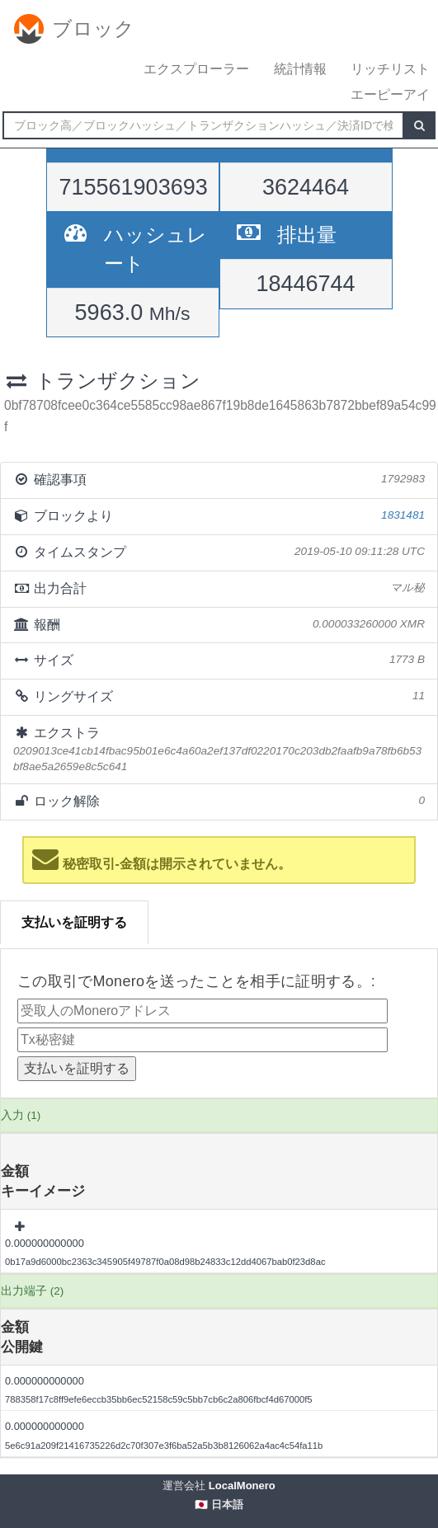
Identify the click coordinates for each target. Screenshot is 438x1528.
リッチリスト (390, 69)
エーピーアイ (390, 94)
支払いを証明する (74, 922)
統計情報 (300, 69)
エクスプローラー (196, 69)
